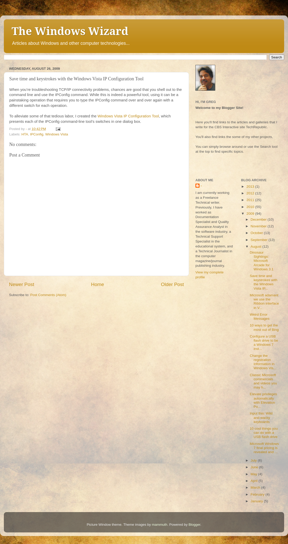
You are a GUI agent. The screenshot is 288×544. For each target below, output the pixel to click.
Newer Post (21, 284)
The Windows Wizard (70, 31)
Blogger (194, 524)
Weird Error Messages (259, 317)
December (259, 219)
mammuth (159, 524)
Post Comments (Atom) (48, 295)
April (255, 481)
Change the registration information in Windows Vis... (263, 362)
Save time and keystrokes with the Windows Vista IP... (263, 282)
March (256, 487)
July (254, 460)
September (260, 240)
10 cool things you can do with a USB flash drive (264, 433)
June (255, 467)
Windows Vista (56, 134)
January (257, 501)
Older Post (172, 284)
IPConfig (36, 134)
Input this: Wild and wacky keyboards (261, 417)
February (258, 494)
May (254, 474)
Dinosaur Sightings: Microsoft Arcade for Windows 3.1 (261, 261)
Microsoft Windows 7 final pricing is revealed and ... (264, 448)
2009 (250, 213)
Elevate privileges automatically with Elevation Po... (263, 400)
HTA (24, 134)
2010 (250, 207)
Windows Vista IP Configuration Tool (128, 116)
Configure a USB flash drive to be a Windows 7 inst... (264, 342)
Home (97, 284)
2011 (250, 200)
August (257, 246)
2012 (250, 193)
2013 (250, 186)
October (257, 233)
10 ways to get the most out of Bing (264, 327)
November (259, 226)
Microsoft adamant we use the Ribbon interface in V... (264, 301)
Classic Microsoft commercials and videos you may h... (263, 381)
